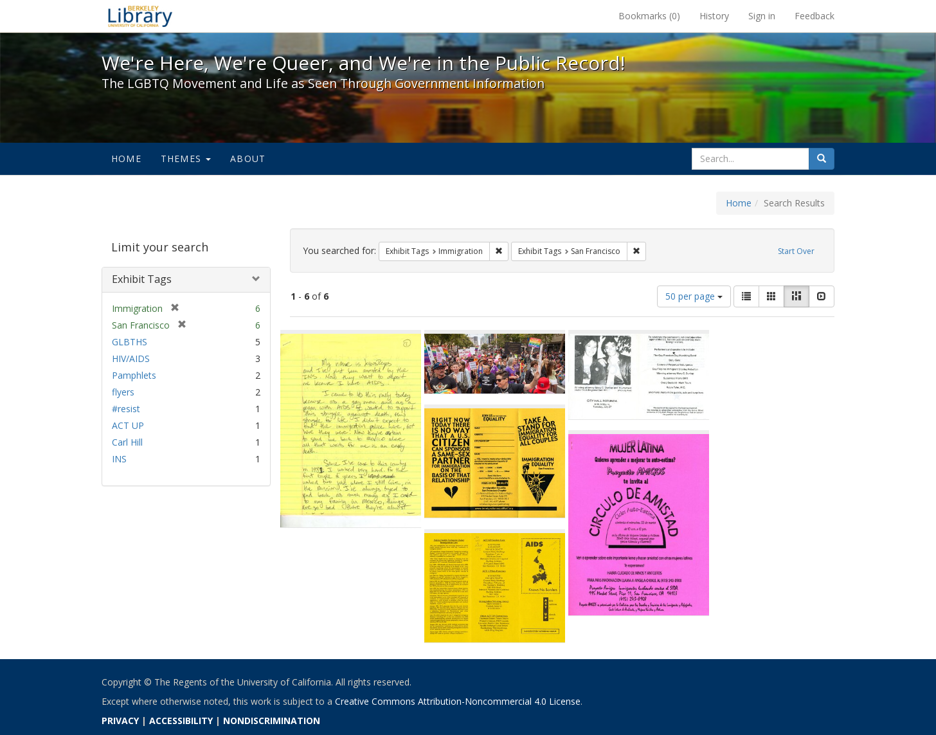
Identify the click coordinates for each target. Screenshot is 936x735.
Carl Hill (127, 442)
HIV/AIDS (131, 358)
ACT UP (128, 425)
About (248, 158)
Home (126, 158)
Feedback (814, 16)
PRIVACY (120, 720)
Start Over (796, 251)
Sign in (761, 16)
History (714, 16)
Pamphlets (134, 375)
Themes (186, 158)
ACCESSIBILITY (181, 720)
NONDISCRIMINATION (271, 720)
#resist (126, 409)
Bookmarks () (649, 16)
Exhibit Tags (142, 279)
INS (119, 459)
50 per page (694, 296)
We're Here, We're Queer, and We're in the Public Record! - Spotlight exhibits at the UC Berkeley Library (140, 16)
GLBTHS (129, 342)
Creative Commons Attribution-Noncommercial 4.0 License (457, 701)
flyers (123, 392)
